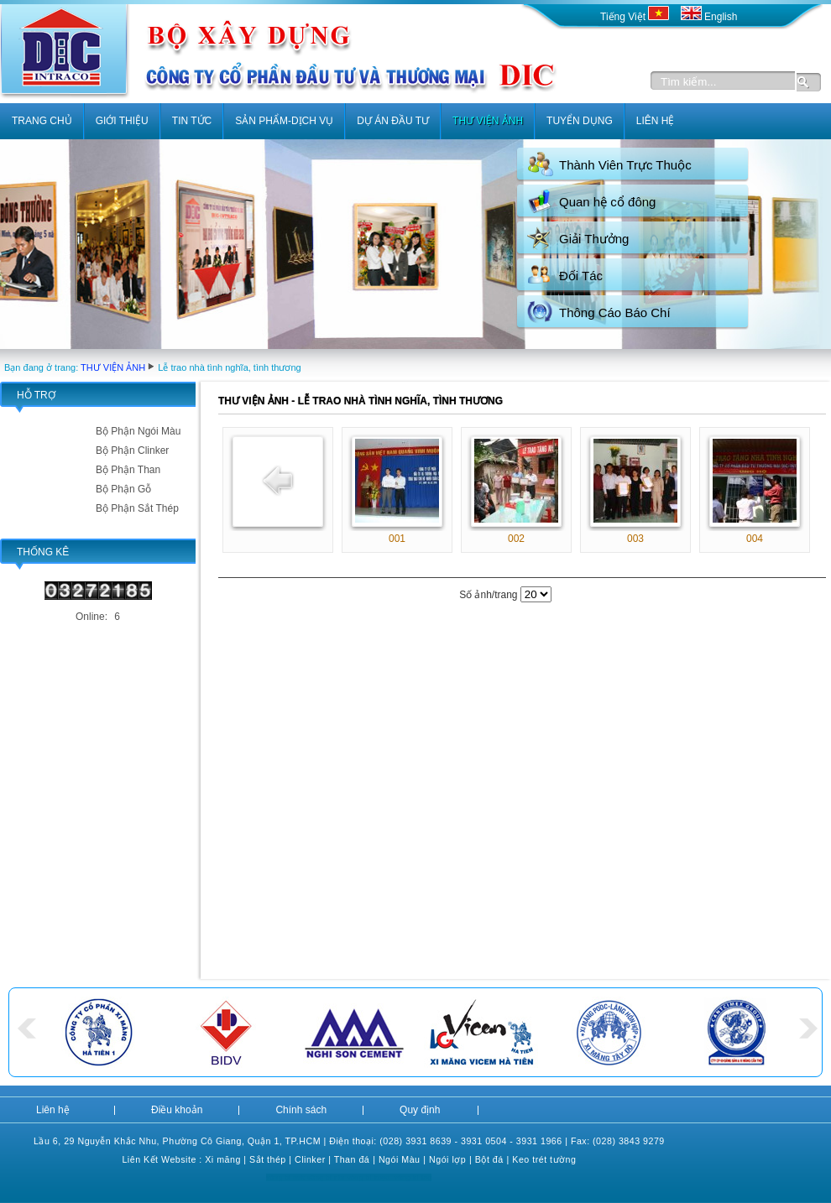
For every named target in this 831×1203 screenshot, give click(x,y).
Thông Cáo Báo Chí (615, 312)
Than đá (352, 1159)
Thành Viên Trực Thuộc (625, 165)
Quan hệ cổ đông (607, 202)
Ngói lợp (447, 1159)
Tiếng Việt (636, 17)
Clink (305, 1159)
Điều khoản (176, 1110)
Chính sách (301, 1110)
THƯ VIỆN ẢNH (113, 367)
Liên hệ (53, 1110)
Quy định (420, 1110)
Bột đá (489, 1159)
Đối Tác (581, 275)
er (320, 1159)
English (709, 17)
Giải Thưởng (594, 239)
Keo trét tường (544, 1159)
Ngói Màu (400, 1159)
